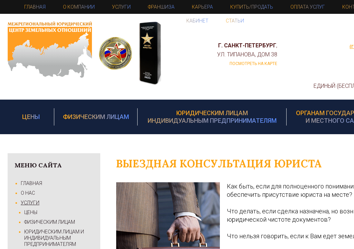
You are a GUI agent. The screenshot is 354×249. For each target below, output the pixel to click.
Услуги (121, 7)
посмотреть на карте (253, 63)
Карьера (202, 7)
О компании (79, 7)
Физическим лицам (96, 116)
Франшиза (161, 7)
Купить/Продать (251, 7)
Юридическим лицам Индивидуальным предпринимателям (212, 116)
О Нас (28, 193)
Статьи (235, 21)
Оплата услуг (307, 7)
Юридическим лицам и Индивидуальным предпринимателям (54, 238)
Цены (31, 116)
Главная (35, 7)
